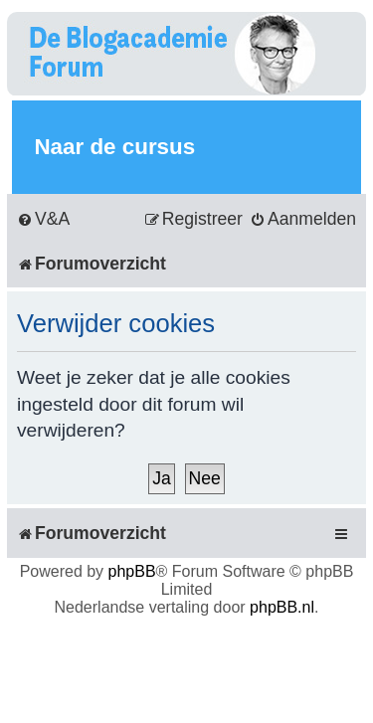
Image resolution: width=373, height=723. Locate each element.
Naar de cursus (114, 146)
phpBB (132, 571)
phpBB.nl (282, 607)
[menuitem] (43, 219)
